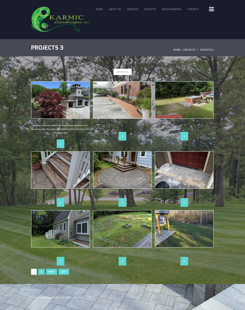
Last (64, 271)
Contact (192, 10)
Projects (150, 10)
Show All (123, 71)
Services (132, 10)
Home (99, 10)
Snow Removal (171, 10)
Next (51, 271)
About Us (115, 10)
